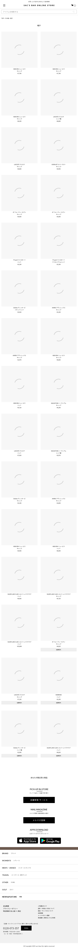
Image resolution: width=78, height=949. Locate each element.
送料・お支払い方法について (46, 908)
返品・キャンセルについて (45, 911)
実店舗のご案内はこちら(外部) (46, 918)
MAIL (26, 928)
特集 (12, 897)
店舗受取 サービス (39, 800)
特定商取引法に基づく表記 (12, 911)
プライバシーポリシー (10, 908)
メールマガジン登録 (43, 915)
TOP (2, 18)
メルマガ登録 (39, 820)
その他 (7, 18)
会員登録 (40, 913)
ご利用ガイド (42, 906)
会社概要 (6, 906)
